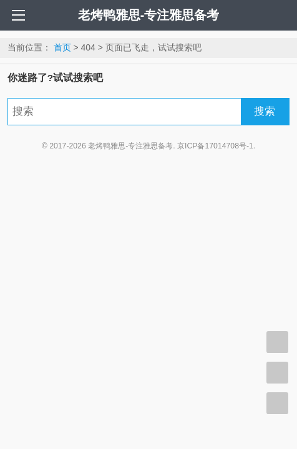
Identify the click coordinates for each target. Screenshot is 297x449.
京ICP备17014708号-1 (215, 146)
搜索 (264, 111)
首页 (62, 47)
